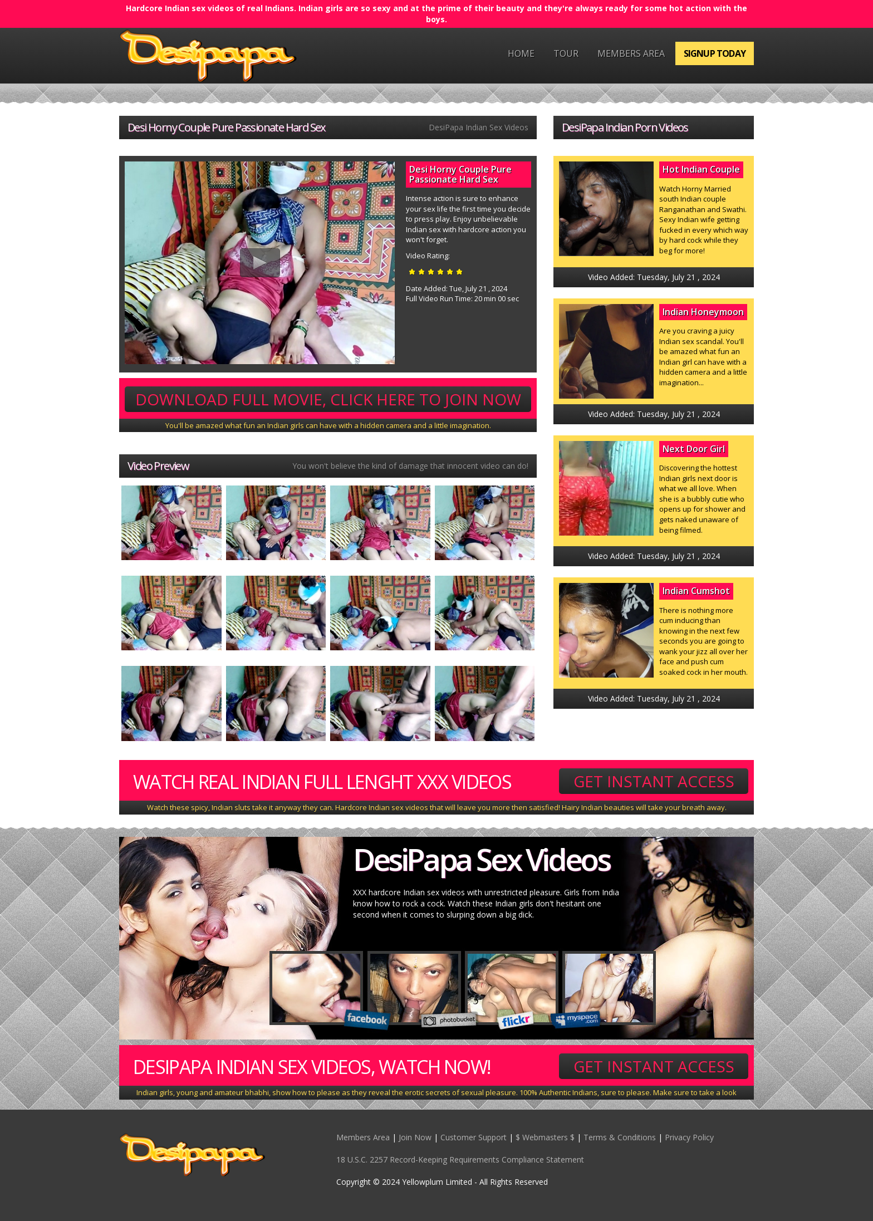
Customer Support (473, 1137)
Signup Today (715, 53)
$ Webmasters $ (545, 1137)
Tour (565, 53)
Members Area (631, 53)
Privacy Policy (689, 1137)
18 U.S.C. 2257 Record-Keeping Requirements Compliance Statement (460, 1159)
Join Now (415, 1137)
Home (521, 53)
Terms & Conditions (619, 1137)
